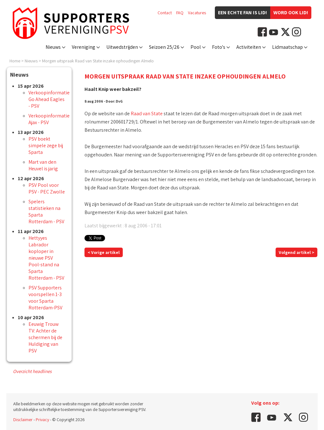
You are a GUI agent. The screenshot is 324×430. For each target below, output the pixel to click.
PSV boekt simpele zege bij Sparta (45, 145)
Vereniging (83, 47)
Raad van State (147, 113)
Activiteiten (248, 47)
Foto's (218, 47)
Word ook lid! (290, 12)
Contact (165, 13)
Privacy (42, 419)
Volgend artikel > (296, 252)
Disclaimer (23, 419)
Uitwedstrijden (122, 47)
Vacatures (197, 13)
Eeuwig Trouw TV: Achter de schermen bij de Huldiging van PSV (45, 337)
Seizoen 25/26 (164, 47)
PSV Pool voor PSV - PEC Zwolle (46, 188)
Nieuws (53, 47)
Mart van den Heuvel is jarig (43, 165)
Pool (195, 47)
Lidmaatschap (287, 47)
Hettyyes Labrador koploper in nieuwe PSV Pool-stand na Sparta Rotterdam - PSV (46, 258)
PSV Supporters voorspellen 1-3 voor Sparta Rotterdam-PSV (45, 297)
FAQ (180, 13)
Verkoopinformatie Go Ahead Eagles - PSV (49, 99)
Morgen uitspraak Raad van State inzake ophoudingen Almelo (98, 61)
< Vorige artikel (104, 252)
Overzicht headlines (32, 371)
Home (14, 61)
